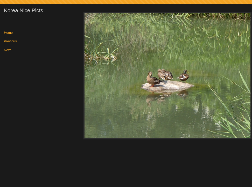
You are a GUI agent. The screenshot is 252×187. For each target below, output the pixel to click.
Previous (10, 41)
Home (8, 33)
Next (7, 50)
